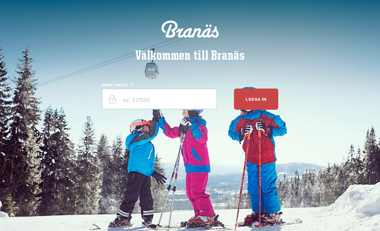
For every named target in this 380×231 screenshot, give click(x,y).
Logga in (256, 99)
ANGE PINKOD (114, 84)
